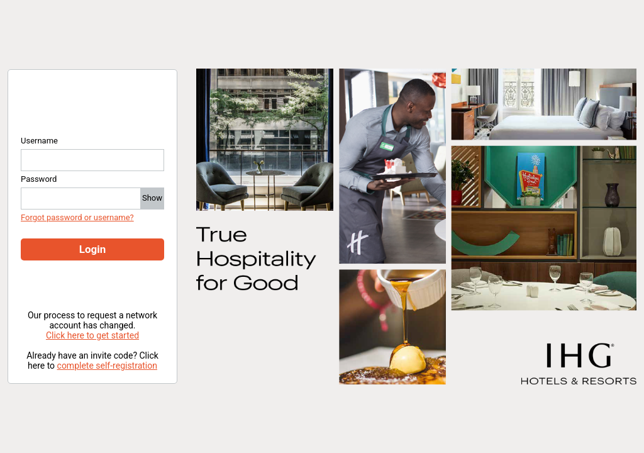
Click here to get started (92, 335)
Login (92, 249)
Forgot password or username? (77, 217)
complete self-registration (107, 366)
